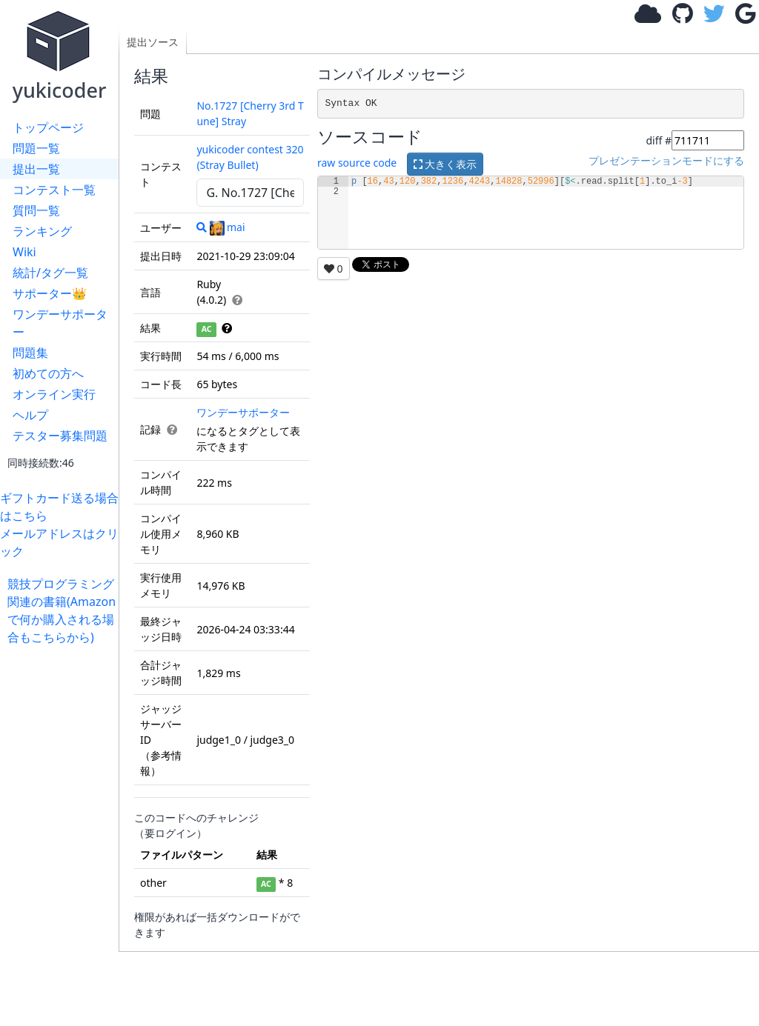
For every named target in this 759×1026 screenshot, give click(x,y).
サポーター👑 (50, 293)
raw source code (357, 163)
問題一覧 (36, 148)
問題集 (30, 352)
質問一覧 (36, 210)
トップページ (48, 127)
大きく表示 (445, 164)
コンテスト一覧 (54, 189)
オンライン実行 (54, 394)
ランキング (42, 231)
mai (227, 227)
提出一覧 (36, 169)
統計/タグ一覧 (50, 272)
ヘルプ (30, 415)
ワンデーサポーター (60, 323)
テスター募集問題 (60, 435)
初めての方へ (48, 373)
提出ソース (153, 42)
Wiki (24, 252)
